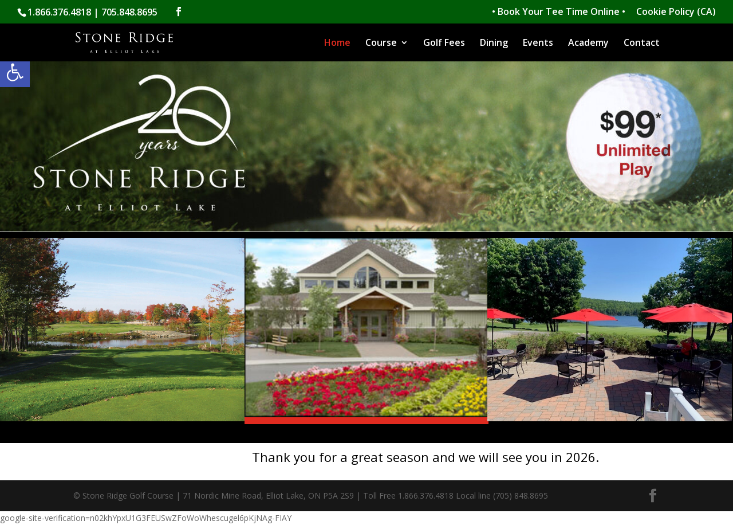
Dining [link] (494, 43)
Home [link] (337, 43)
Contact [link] (642, 43)
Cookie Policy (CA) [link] (676, 12)
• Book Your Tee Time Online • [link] (558, 12)
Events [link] (538, 43)
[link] (15, 72)
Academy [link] (588, 43)
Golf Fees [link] (444, 43)
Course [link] (381, 43)
